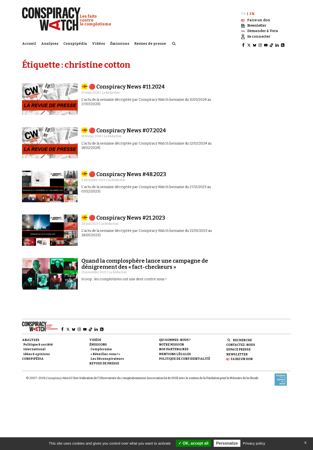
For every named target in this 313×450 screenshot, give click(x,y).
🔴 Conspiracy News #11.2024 (127, 84)
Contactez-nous (240, 342)
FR (243, 12)
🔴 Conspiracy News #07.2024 (127, 128)
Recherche (242, 338)
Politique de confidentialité (184, 356)
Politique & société (38, 342)
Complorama (101, 347)
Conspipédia (75, 43)
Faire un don (242, 357)
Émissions (119, 43)
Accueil (29, 43)
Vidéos (98, 43)
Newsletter (237, 352)
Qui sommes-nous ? (174, 337)
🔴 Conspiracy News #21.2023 (127, 215)
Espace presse (238, 347)
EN (252, 12)
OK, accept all (193, 443)
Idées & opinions (36, 352)
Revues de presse (150, 43)
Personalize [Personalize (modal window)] (227, 443)
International (34, 347)
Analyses (49, 43)
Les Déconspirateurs (107, 356)
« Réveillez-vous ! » (105, 352)
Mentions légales (175, 352)
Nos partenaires (174, 347)
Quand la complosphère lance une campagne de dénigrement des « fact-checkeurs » (144, 262)
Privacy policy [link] (254, 443)
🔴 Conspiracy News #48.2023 (127, 172)
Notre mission (171, 342)
